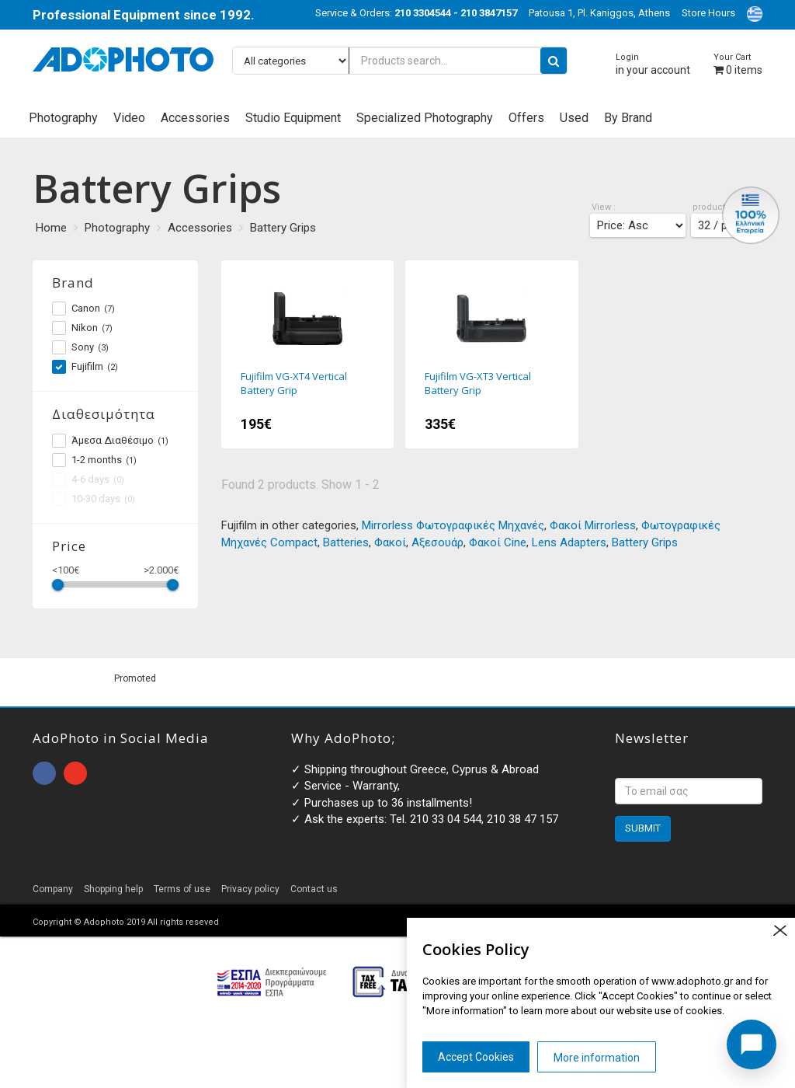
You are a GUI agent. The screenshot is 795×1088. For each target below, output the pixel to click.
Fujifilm (85, 367)
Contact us (314, 889)
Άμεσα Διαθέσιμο (110, 441)
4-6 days (88, 479)
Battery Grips (283, 228)
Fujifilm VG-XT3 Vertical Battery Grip (491, 354)
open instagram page (75, 773)
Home (51, 228)
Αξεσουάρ (437, 542)
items (737, 64)
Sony (80, 347)
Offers (526, 117)
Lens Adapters (569, 542)
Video (129, 117)
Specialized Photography (424, 117)
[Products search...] (400, 60)
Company (53, 889)
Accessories (195, 117)
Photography (63, 117)
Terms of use (182, 889)
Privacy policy (250, 889)
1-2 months (94, 460)
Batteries (346, 542)
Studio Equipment (293, 117)
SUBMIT (643, 828)
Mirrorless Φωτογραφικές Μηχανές (453, 525)
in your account (653, 64)
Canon (83, 309)
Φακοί (390, 542)
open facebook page (44, 773)
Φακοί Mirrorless (593, 525)
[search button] (553, 60)
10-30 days (93, 499)
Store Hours (708, 13)
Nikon (82, 328)
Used (574, 117)
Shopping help (113, 889)
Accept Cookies (476, 1057)
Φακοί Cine (497, 542)
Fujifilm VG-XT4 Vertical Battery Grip (307, 354)
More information (597, 1057)
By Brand (628, 117)
